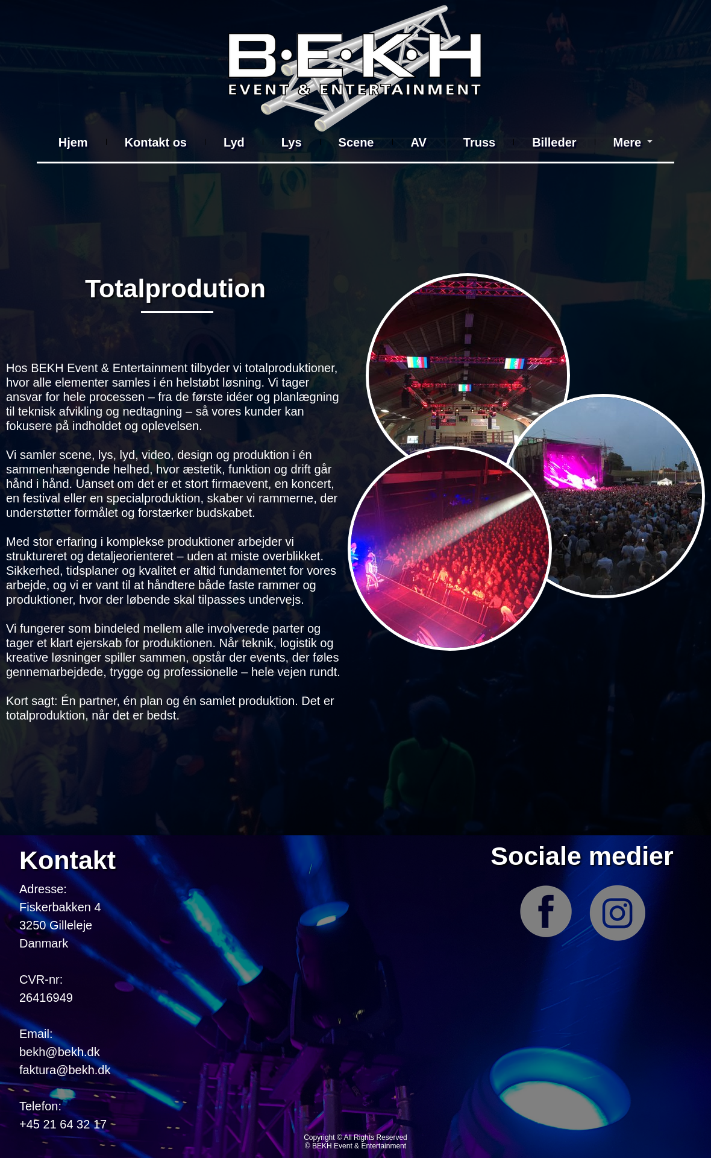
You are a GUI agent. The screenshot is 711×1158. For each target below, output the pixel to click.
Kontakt (67, 860)
